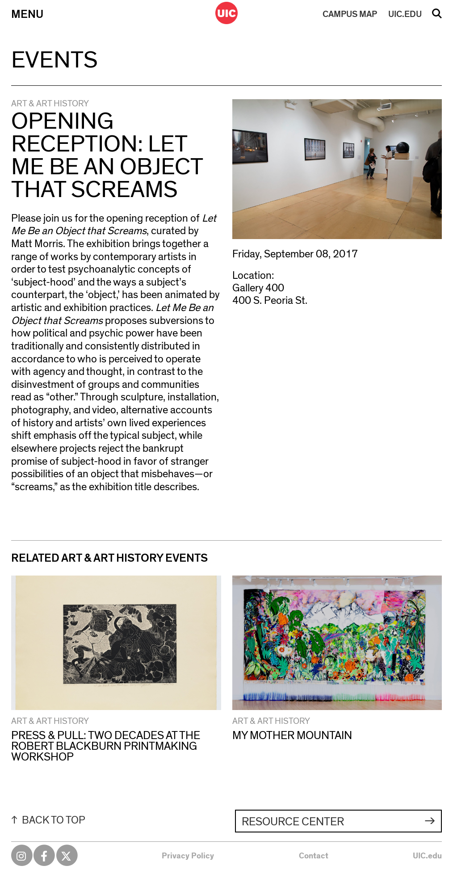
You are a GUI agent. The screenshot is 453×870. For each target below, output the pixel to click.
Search (437, 16)
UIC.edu (427, 856)
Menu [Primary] (27, 14)
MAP (350, 14)
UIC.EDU (405, 14)
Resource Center (293, 822)
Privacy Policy (188, 856)
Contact (313, 856)
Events (54, 60)
